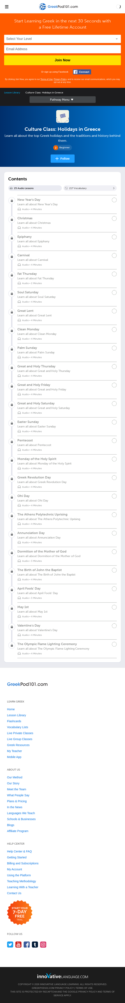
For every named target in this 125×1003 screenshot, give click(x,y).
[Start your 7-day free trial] (19, 912)
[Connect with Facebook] (82, 72)
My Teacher (14, 751)
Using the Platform (19, 875)
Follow (64, 158)
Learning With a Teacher (22, 887)
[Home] (58, 9)
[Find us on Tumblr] (35, 944)
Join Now (62, 60)
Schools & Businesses (21, 819)
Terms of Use (46, 79)
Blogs (10, 825)
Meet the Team (16, 789)
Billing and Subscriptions (23, 863)
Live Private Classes (20, 733)
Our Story (13, 783)
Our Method (14, 777)
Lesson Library (12, 92)
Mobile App (14, 757)
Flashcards (14, 721)
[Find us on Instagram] (43, 944)
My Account (14, 869)
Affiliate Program (17, 831)
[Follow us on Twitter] (10, 944)
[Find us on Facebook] (27, 944)
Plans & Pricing (17, 801)
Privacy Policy (60, 79)
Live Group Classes (19, 739)
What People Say (18, 795)
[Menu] (6, 6)
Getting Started (16, 857)
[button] (118, 6)
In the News (14, 807)
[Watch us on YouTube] (18, 944)
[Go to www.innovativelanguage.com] (62, 975)
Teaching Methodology (21, 881)
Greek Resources (18, 745)
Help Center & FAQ (19, 851)
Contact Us (14, 893)
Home (11, 709)
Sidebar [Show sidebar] (63, 99)
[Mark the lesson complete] (114, 199)
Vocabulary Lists (17, 727)
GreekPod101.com (43, 988)
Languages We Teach (21, 813)
